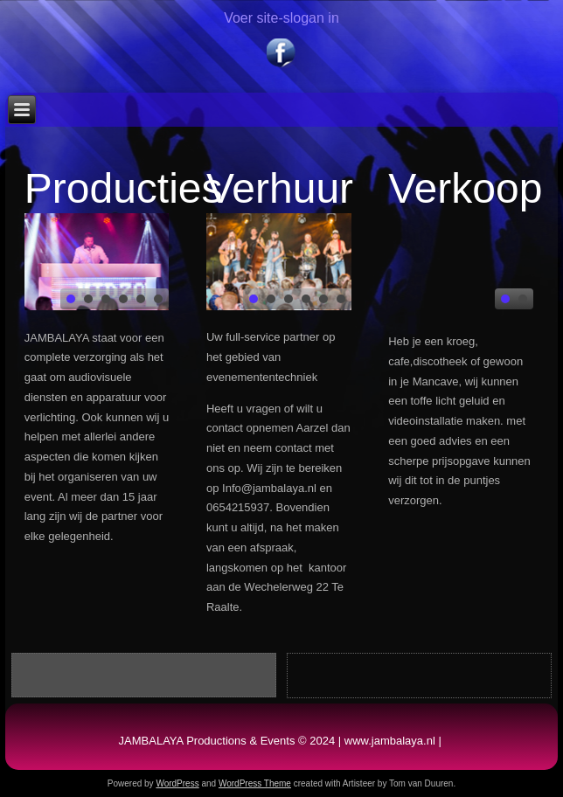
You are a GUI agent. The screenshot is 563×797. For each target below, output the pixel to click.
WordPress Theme (255, 783)
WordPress (177, 783)
